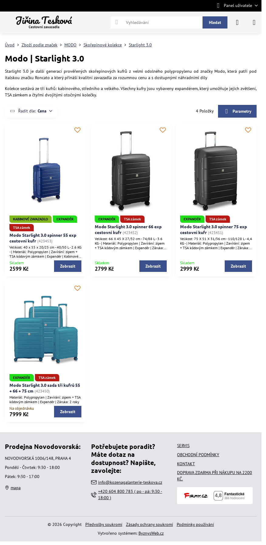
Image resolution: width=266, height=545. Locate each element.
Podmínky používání (195, 524)
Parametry (237, 111)
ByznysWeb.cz (151, 533)
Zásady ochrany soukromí (149, 524)
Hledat (215, 22)
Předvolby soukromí (103, 524)
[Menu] (254, 22)
